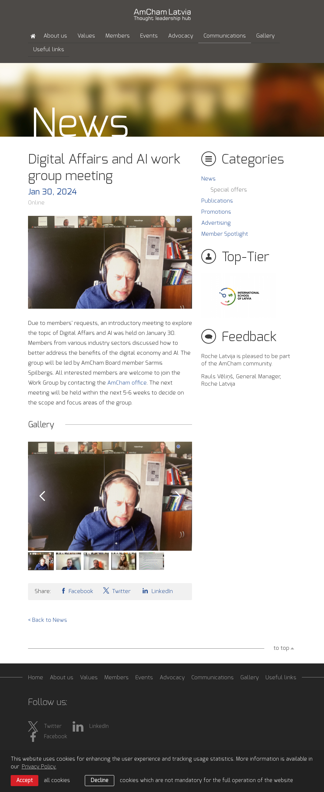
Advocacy (180, 36)
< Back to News (47, 620)
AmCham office (127, 383)
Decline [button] (99, 780)
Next (178, 496)
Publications (217, 201)
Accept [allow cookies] (24, 780)
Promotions (216, 212)
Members (117, 36)
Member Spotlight (224, 234)
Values (86, 36)
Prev (42, 496)
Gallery (265, 36)
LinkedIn (156, 590)
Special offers (228, 190)
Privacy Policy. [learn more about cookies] (39, 767)
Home (35, 677)
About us (55, 36)
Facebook (76, 590)
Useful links (48, 49)
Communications (224, 36)
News (208, 179)
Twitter (116, 590)
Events (149, 36)
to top (281, 648)
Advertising (216, 223)
